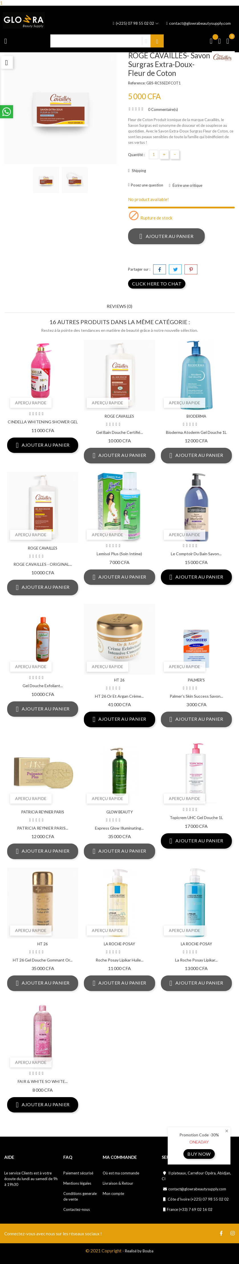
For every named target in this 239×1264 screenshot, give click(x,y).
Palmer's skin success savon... (196, 696)
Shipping (138, 170)
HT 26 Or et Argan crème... (119, 696)
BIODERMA (196, 416)
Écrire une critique (187, 185)
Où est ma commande (121, 1173)
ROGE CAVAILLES (119, 416)
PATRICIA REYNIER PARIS (42, 812)
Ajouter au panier (166, 236)
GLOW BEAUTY (119, 812)
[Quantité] (153, 154)
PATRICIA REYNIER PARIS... (42, 828)
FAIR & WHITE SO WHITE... (43, 1081)
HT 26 (119, 680)
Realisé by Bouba (139, 1251)
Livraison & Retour (118, 1183)
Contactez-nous (76, 1209)
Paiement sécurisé (78, 1173)
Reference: (136, 83)
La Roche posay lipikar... (196, 960)
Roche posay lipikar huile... (119, 960)
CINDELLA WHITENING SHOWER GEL (43, 421)
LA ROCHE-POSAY (119, 944)
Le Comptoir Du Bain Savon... (196, 553)
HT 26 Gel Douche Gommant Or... (42, 960)
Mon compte (113, 1193)
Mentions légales (77, 1183)
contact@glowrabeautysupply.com (198, 23)
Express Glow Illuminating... (119, 828)
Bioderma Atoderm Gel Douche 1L (196, 432)
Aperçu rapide (30, 402)
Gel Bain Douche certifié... (119, 432)
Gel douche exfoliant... (43, 685)
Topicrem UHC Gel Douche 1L (196, 817)
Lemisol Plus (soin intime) (119, 553)
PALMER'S (196, 680)
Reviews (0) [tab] (119, 306)
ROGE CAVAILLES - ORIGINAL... (42, 564)
